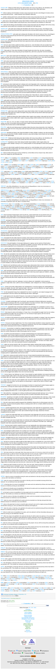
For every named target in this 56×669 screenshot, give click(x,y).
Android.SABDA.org (28, 625)
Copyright (28, 622)
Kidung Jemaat (28, 616)
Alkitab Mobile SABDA (28, 1)
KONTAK (22, 656)
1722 (40, 157)
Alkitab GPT (12, 601)
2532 (7, 159)
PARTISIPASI (27, 656)
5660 (13, 194)
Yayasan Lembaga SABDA (23, 650)
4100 (2, 160)
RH (32, 607)
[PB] (37, 3)
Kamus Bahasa (28, 613)
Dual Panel (28, 631)
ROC (35, 607)
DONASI (33, 656)
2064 (18, 157)
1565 (10, 162)
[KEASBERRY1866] (27, 3)
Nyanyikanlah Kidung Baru (28, 617)
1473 (43, 208)
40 (2, 159)
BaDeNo (28, 627)
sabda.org (43, 663)
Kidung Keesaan (28, 615)
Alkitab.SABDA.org (28, 623)
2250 (6, 162)
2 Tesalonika (26, 5)
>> (34, 5)
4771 (11, 209)
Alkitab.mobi (28, 620)
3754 (11, 160)
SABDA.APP (28, 626)
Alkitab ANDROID (28, 610)
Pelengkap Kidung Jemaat (28, 619)
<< (22, 5)
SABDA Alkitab (16, 653)
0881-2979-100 (16, 663)
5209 (40, 160)
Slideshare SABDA (39, 653)
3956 (38, 159)
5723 (50, 577)
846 (53, 160)
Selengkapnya (44, 650)
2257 (26, 160)
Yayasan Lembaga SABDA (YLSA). (22, 660)
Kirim (17, 595)
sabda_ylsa (11, 650)
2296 (19, 159)
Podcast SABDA (27, 653)
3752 (10, 157)
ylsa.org (38, 663)
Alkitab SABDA (11, 600)
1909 (36, 160)
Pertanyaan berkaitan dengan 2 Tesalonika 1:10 (14, 594)
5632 (28, 190)
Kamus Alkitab (28, 612)
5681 (43, 194)
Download (28, 609)
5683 (50, 190)
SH (29, 607)
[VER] (19, 3)
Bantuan (28, 630)
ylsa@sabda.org (28, 663)
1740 (31, 157)
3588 (45, 159)
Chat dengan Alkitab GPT (16, 598)
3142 (20, 160)
